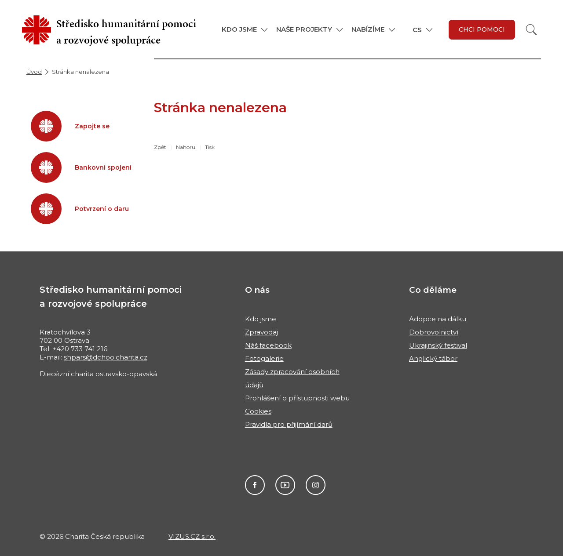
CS (417, 29)
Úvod (34, 71)
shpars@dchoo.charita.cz (105, 357)
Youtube (285, 485)
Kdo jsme (260, 319)
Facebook (255, 485)
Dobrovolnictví (433, 332)
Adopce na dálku (437, 319)
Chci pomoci (482, 29)
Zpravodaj (261, 332)
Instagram (315, 485)
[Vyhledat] (531, 30)
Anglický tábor (433, 358)
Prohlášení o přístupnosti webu (297, 398)
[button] (244, 29)
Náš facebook (268, 345)
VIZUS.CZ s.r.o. (192, 536)
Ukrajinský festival (438, 345)
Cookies (258, 411)
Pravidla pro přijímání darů (289, 424)
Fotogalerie (264, 358)
